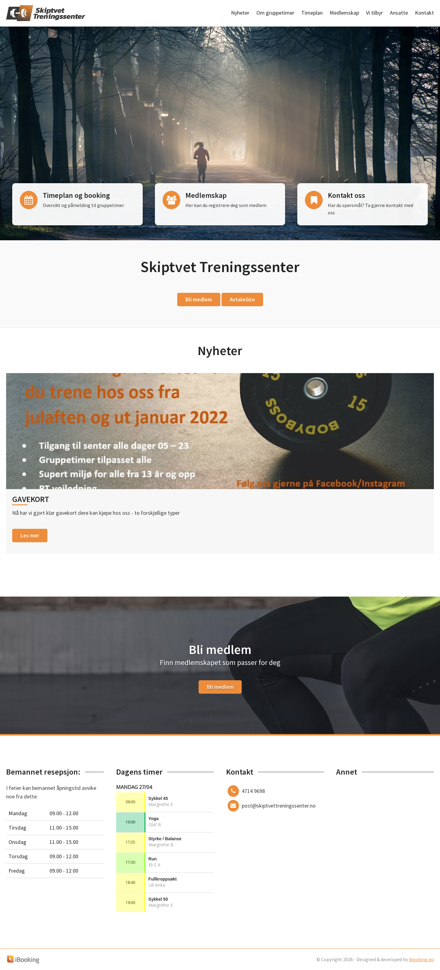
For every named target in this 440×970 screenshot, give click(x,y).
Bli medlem (198, 299)
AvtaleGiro (242, 299)
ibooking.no (421, 959)
